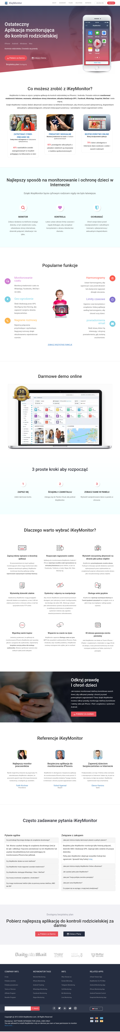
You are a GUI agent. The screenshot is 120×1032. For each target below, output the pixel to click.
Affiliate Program (10, 994)
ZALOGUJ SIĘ (100, 3)
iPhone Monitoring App (97, 990)
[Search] (16, 1009)
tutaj (90, 860)
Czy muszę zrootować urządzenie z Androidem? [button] (22, 878)
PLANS (71, 3)
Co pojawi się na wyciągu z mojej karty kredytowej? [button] (80, 889)
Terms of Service (10, 990)
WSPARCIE (88, 3)
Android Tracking (38, 985)
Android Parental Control (98, 994)
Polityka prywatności (11, 985)
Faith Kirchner (22, 786)
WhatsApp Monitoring (40, 990)
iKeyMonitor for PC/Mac (98, 981)
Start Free (111, 3)
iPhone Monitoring (39, 981)
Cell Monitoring (66, 990)
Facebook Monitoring (40, 994)
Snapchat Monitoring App (98, 998)
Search (35, 1009)
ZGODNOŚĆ (62, 3)
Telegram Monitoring (68, 985)
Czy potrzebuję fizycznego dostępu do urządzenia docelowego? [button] (28, 841)
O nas (6, 977)
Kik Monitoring (66, 994)
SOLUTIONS (79, 3)
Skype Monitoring (38, 998)
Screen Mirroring (66, 981)
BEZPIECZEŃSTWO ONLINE (97, 134)
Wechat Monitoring (39, 977)
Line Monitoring (66, 998)
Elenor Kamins (98, 786)
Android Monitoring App (97, 985)
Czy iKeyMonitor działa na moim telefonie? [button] (21, 862)
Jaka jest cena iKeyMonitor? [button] (72, 883)
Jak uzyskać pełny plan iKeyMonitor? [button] (75, 872)
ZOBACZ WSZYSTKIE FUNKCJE (60, 345)
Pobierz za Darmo (16, 58)
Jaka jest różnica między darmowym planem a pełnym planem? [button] (85, 841)
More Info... (9, 1026)
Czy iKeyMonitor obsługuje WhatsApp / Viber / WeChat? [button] (25, 873)
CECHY (54, 3)
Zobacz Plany (74, 934)
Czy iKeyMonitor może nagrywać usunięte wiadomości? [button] (25, 867)
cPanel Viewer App (96, 977)
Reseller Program (10, 998)
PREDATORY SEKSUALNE (60, 134)
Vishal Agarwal (60, 786)
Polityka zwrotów (10, 981)
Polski (96, 1009)
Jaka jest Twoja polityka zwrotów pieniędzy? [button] (78, 878)
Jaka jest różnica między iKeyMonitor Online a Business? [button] (82, 867)
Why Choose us (66, 977)
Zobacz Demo (39, 58)
